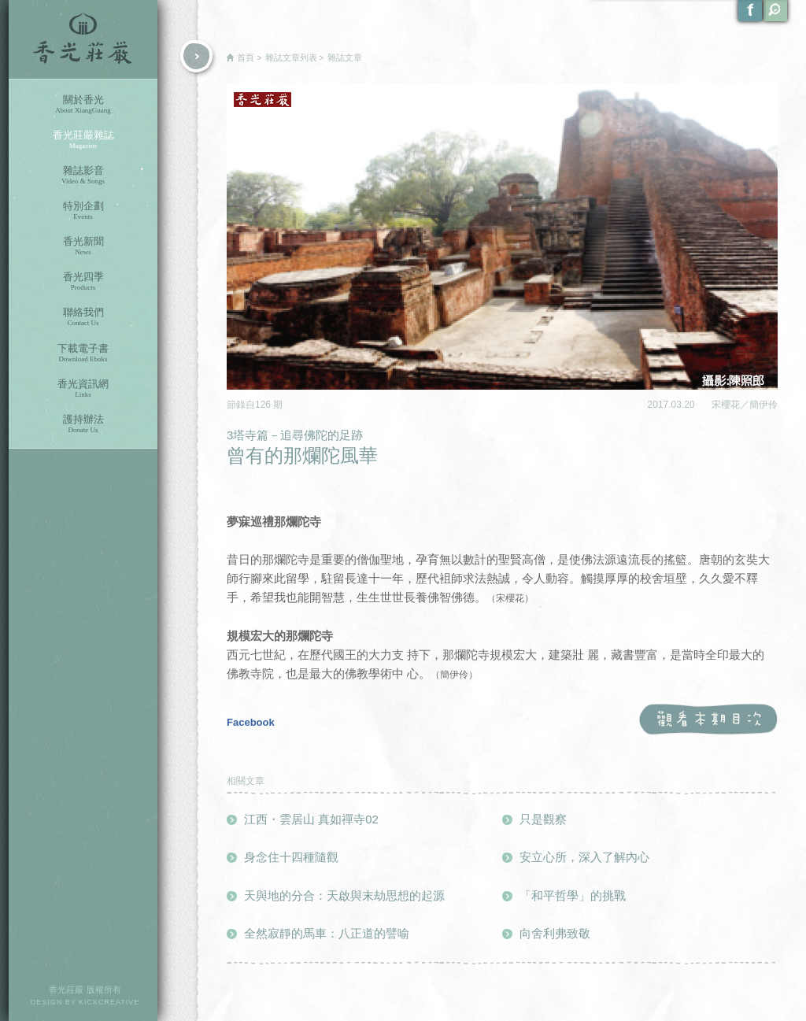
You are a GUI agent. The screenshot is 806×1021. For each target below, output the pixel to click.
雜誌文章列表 (291, 57)
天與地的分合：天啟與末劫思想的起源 (344, 895)
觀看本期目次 (708, 720)
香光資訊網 (83, 388)
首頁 (245, 57)
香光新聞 (83, 246)
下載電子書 (83, 353)
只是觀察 (543, 819)
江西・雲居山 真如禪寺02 (311, 819)
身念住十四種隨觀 (291, 857)
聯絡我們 (83, 316)
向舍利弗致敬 (554, 933)
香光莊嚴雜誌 (83, 139)
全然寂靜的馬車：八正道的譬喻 (326, 933)
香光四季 (83, 281)
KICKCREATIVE (109, 1002)
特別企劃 (83, 210)
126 (264, 404)
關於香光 (83, 104)
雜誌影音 (83, 175)
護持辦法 (83, 424)
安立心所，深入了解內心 (584, 857)
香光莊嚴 (83, 39)
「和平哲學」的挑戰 (572, 895)
